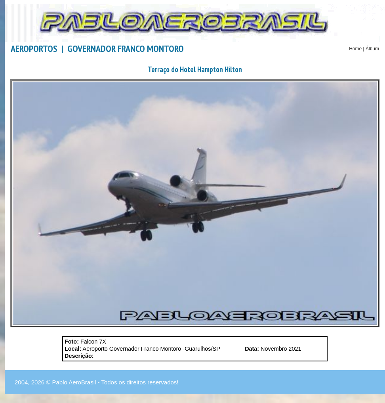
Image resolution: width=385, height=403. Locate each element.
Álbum (372, 49)
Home (355, 49)
